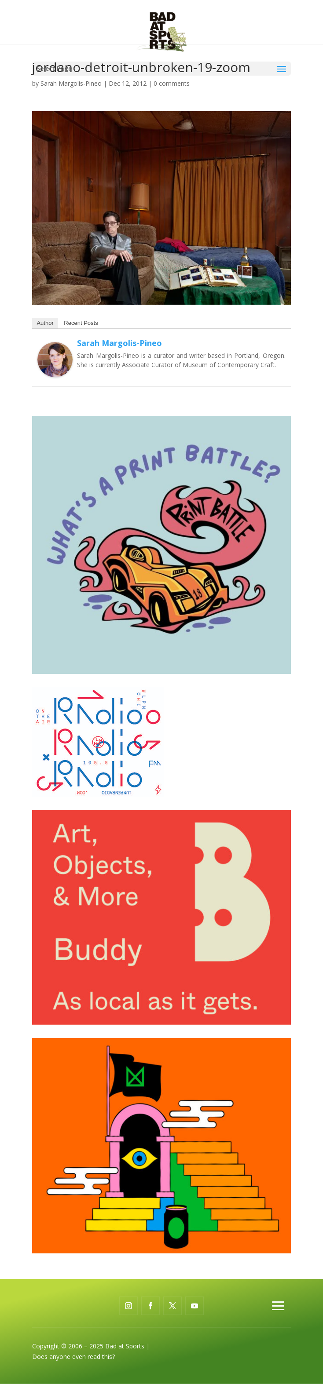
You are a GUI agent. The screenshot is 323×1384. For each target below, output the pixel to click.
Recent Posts (81, 323)
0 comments (172, 83)
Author (45, 323)
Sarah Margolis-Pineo (71, 83)
